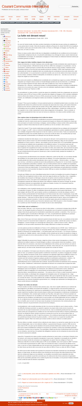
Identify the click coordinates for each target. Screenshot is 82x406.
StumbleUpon (8, 61)
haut (47, 393)
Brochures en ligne (35, 22)
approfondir (45, 22)
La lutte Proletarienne (23, 387)
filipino (41, 19)
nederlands (57, 16)
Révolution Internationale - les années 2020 (29, 31)
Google (7, 86)
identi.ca (7, 69)
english (2, 16)
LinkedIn (7, 88)
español (41, 16)
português (66, 16)
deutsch (18, 16)
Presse (51, 22)
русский (3, 19)
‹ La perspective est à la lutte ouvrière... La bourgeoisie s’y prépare (29, 394)
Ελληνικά (76, 16)
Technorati (8, 48)
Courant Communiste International (25, 6)
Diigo (6, 82)
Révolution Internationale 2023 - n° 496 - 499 (53, 31)
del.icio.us (7, 36)
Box (6, 79)
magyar (66, 19)
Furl (6, 53)
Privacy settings (41, 400)
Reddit (7, 73)
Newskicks (8, 40)
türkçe (49, 16)
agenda (3, 22)
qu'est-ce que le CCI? (22, 22)
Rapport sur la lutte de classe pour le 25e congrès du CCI (37, 382)
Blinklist (7, 50)
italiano (26, 16)
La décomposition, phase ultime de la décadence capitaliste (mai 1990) (40, 373)
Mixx (6, 57)
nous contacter (10, 22)
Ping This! (7, 43)
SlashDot (7, 75)
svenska (33, 16)
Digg (6, 38)
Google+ (7, 71)
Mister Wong (8, 55)
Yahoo (7, 67)
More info (45, 405)
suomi (75, 19)
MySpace (7, 90)
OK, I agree (65, 403)
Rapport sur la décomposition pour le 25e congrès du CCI (37, 379)
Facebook (7, 84)
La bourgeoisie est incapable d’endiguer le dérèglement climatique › (67, 394)
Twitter (7, 77)
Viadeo (7, 63)
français (10, 16)
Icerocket (7, 65)
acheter (57, 22)
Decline (71, 403)
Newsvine (7, 59)
